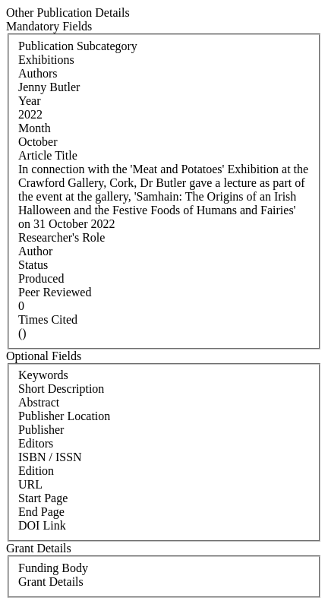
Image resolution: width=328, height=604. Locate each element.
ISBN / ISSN (50, 457)
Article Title (47, 155)
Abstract (38, 402)
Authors (38, 73)
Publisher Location (64, 416)
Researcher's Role (61, 237)
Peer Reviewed (54, 292)
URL (30, 484)
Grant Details (51, 581)
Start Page (43, 498)
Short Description (61, 388)
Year (29, 100)
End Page (41, 511)
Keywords (43, 374)
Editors (35, 443)
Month (34, 128)
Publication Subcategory (77, 46)
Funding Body (53, 567)
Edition (36, 470)
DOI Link (42, 525)
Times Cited (47, 319)
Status (33, 264)
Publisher (41, 429)
